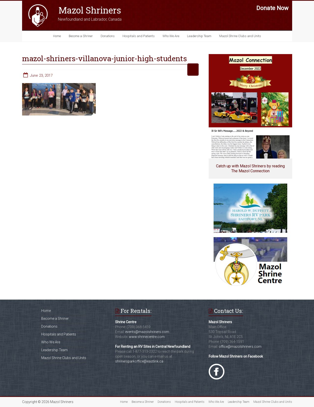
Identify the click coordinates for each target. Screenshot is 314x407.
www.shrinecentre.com (147, 337)
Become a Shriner (81, 36)
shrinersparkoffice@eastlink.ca (139, 361)
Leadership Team (199, 36)
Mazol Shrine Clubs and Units (240, 36)
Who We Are (171, 36)
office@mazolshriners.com (240, 347)
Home (57, 36)
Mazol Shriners (89, 10)
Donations (108, 36)
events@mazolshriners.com (147, 332)
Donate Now (272, 8)
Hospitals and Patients (139, 36)
